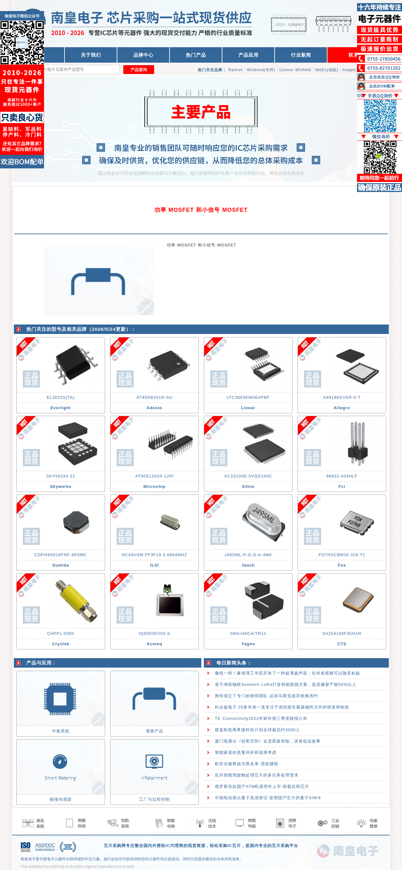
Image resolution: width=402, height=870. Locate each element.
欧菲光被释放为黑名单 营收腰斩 (246, 763)
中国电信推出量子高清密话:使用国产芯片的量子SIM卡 (268, 797)
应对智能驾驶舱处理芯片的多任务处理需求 (257, 775)
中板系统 (61, 731)
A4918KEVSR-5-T (342, 397)
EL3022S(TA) (61, 397)
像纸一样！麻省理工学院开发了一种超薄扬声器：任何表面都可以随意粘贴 (287, 673)
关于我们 (91, 55)
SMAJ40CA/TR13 (248, 633)
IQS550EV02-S (154, 633)
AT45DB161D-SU (155, 397)
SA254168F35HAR (342, 633)
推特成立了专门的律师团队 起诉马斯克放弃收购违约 (266, 695)
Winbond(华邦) (261, 70)
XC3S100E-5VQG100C (248, 476)
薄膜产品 (154, 731)
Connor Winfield (295, 70)
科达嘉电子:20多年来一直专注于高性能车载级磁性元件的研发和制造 (282, 707)
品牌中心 (143, 55)
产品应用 (248, 55)
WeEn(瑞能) (326, 70)
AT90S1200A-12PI (154, 476)
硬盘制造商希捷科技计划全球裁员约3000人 (257, 729)
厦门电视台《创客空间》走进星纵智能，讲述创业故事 (268, 741)
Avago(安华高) (356, 70)
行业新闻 (301, 55)
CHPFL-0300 (60, 633)
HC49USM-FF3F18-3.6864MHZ (154, 554)
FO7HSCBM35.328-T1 (342, 554)
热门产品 (196, 55)
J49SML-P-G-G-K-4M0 (248, 554)
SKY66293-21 (60, 476)
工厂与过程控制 (154, 799)
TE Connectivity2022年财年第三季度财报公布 (261, 718)
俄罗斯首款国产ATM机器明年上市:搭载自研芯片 (262, 786)
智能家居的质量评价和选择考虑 (245, 752)
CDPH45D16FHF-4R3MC (61, 554)
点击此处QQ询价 (384, 77)
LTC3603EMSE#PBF (248, 397)
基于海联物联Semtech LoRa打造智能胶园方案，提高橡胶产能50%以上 (285, 684)
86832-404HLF (342, 476)
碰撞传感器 (61, 799)
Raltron (235, 70)
